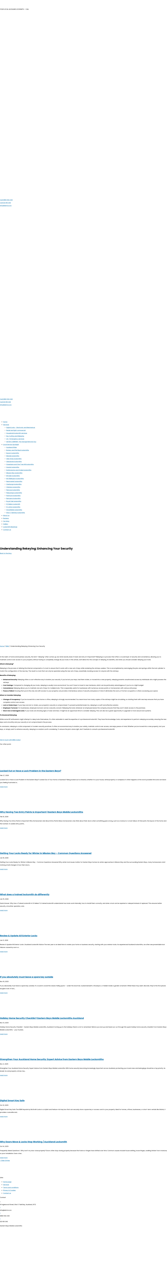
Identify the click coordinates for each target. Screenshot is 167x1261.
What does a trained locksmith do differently (24, 894)
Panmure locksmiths (13, 496)
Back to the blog (5, 553)
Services (6, 425)
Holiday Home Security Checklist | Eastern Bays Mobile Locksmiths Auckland (42, 1018)
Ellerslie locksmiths (12, 456)
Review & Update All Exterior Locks (18, 935)
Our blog (6, 521)
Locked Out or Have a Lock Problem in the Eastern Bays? (30, 770)
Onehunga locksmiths (14, 484)
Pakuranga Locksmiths (14, 493)
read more (3, 787)
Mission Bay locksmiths (14, 473)
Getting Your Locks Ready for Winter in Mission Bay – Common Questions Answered (45, 853)
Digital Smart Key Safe (12, 1100)
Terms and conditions (11, 1187)
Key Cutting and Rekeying (15, 436)
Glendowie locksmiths (14, 462)
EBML (7, 646)
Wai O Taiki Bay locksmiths (15, 513)
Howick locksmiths (12, 467)
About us (6, 515)
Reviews (6, 518)
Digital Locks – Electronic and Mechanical (20, 427)
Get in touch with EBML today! (10, 740)
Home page (7, 1182)
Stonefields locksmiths (14, 510)
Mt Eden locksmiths (13, 476)
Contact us (7, 530)
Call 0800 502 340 (6, 200)
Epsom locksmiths (12, 453)
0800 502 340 (34, 9)
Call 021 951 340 (5, 203)
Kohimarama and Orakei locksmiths (18, 470)
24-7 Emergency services (15, 439)
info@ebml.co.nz (5, 206)
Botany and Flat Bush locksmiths (17, 450)
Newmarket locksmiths (14, 481)
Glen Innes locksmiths (14, 459)
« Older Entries (5, 1161)
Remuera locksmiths (13, 498)
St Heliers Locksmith (13, 504)
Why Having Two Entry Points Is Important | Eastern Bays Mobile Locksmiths (41, 812)
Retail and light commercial (16, 430)
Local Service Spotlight (11, 445)
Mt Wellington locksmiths (15, 479)
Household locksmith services (16, 433)
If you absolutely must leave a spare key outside (26, 976)
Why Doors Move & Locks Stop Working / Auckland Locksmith (33, 1141)
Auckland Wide (11, 447)
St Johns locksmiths (13, 507)
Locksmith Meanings (10, 527)
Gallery (5, 524)
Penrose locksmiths (13, 490)
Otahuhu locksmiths (13, 487)
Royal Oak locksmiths (13, 501)
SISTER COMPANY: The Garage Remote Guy (21, 442)
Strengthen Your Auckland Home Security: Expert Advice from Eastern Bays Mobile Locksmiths (52, 1059)
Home (5, 422)
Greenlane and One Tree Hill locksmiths (20, 464)
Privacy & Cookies (9, 1190)
